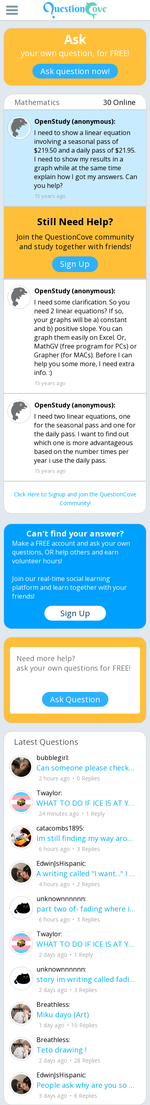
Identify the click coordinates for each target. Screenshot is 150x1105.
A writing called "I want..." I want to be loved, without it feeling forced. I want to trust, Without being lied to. (86, 873)
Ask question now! (75, 71)
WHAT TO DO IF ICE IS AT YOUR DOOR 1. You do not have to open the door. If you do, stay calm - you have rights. (86, 803)
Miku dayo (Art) (62, 1014)
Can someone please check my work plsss (86, 767)
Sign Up (75, 263)
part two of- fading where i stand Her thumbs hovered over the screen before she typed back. (86, 908)
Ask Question (75, 699)
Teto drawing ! (61, 1050)
